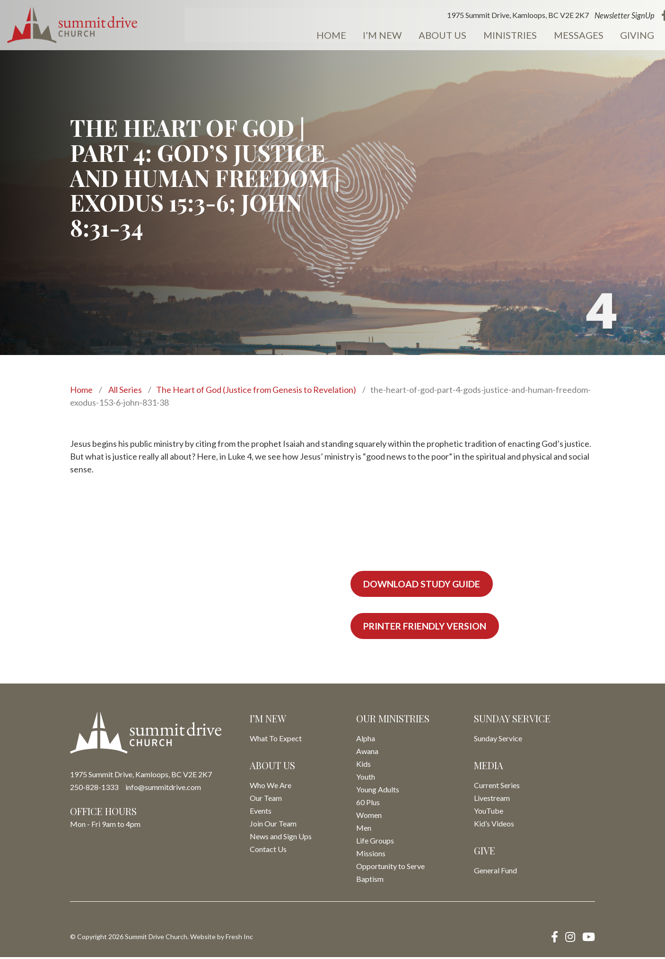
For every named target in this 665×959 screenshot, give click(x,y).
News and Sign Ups (281, 838)
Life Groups (375, 842)
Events (639, 36)
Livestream (492, 799)
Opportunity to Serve (390, 867)
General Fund (495, 872)
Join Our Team (273, 825)
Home (297, 36)
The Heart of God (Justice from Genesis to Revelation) (256, 389)
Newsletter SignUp (579, 16)
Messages (534, 36)
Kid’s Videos (494, 825)
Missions (370, 855)
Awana (367, 752)
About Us (403, 36)
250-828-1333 (94, 788)
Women (369, 816)
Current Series (497, 786)
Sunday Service (498, 740)
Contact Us (268, 850)
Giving (590, 36)
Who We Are (270, 786)
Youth (365, 778)
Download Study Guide (424, 584)
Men (363, 829)
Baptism (370, 880)
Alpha (365, 740)
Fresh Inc (239, 938)
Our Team (266, 799)
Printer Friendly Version (429, 627)
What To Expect (276, 740)
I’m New (345, 36)
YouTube (488, 812)
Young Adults (377, 791)
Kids (363, 765)
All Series (125, 389)
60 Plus (368, 803)
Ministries (468, 36)
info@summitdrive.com (163, 788)
